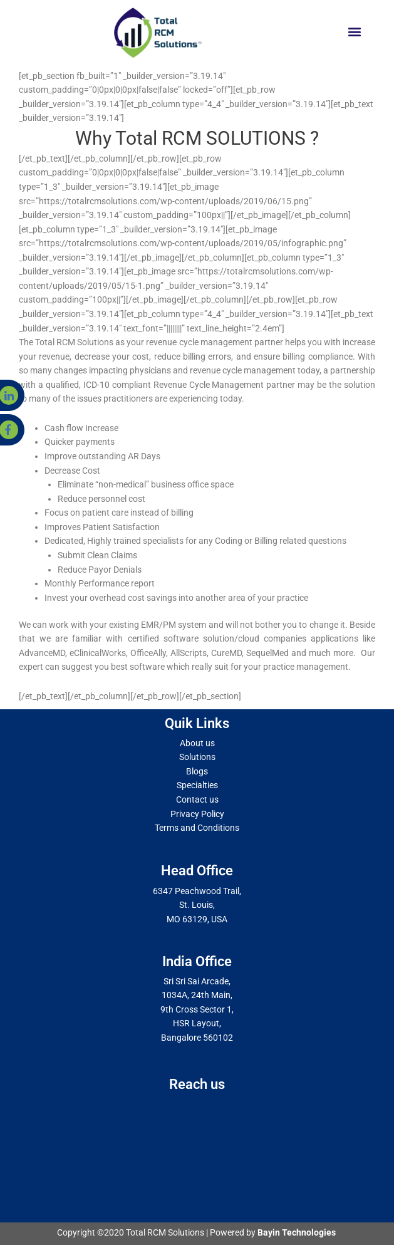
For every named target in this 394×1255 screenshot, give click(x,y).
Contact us (197, 799)
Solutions (197, 757)
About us (197, 743)
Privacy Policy (197, 814)
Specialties (197, 785)
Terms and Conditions (197, 828)
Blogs (197, 771)
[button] (355, 31)
